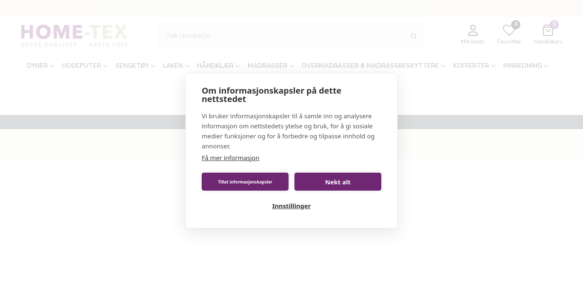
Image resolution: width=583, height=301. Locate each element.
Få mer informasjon (230, 157)
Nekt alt (338, 182)
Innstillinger (291, 206)
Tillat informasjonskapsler (245, 182)
